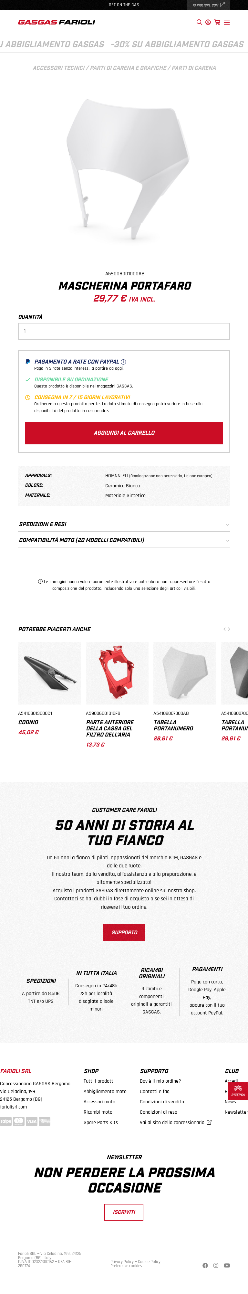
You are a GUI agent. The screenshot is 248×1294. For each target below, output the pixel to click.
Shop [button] (91, 1071)
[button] (224, 629)
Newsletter (236, 1112)
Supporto (124, 932)
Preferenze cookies (126, 1265)
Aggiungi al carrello (124, 433)
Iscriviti (124, 1212)
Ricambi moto (98, 1112)
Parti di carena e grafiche (128, 68)
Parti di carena (193, 68)
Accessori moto (99, 1101)
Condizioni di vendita (162, 1101)
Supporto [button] (154, 1071)
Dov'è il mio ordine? (160, 1081)
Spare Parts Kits (101, 1122)
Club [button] (231, 1071)
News (230, 1101)
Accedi (231, 1081)
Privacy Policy (122, 1261)
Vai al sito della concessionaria (176, 1122)
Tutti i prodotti (99, 1081)
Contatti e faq (155, 1091)
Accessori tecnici (58, 68)
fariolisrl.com (208, 5)
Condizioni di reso (158, 1112)
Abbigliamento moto (105, 1091)
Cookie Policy (149, 1261)
